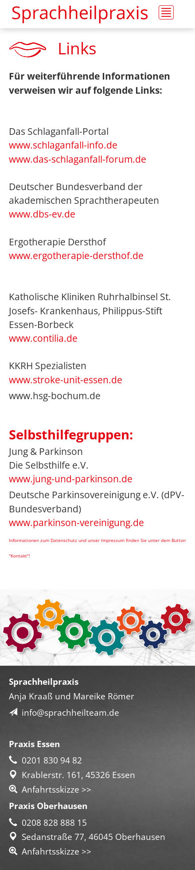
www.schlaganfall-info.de (63, 145)
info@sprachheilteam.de (64, 712)
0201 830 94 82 (45, 760)
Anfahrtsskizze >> (50, 789)
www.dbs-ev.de (42, 214)
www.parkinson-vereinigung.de (76, 522)
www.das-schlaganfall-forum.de (77, 159)
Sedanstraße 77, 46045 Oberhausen (87, 837)
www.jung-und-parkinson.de (71, 479)
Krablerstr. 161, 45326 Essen (72, 775)
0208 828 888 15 (48, 822)
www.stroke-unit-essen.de (65, 380)
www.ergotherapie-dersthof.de (76, 255)
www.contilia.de (43, 338)
